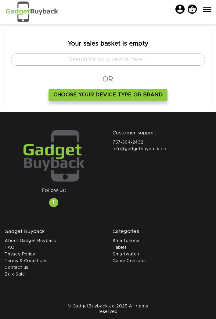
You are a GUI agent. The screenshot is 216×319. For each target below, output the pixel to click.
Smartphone (126, 241)
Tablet (120, 247)
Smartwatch (126, 254)
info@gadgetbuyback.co (140, 149)
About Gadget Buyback (30, 241)
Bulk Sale (15, 274)
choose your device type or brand (108, 94)
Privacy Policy (20, 254)
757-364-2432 (128, 142)
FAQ (10, 247)
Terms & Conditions (26, 261)
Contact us (16, 267)
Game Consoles (130, 261)
